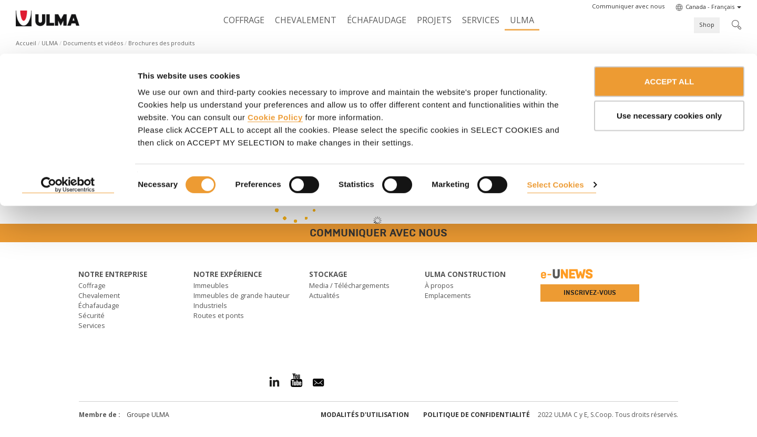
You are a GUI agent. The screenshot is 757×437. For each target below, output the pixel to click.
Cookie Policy (275, 63)
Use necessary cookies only (669, 62)
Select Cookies (555, 130)
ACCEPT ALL (669, 27)
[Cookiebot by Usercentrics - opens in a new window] (68, 132)
